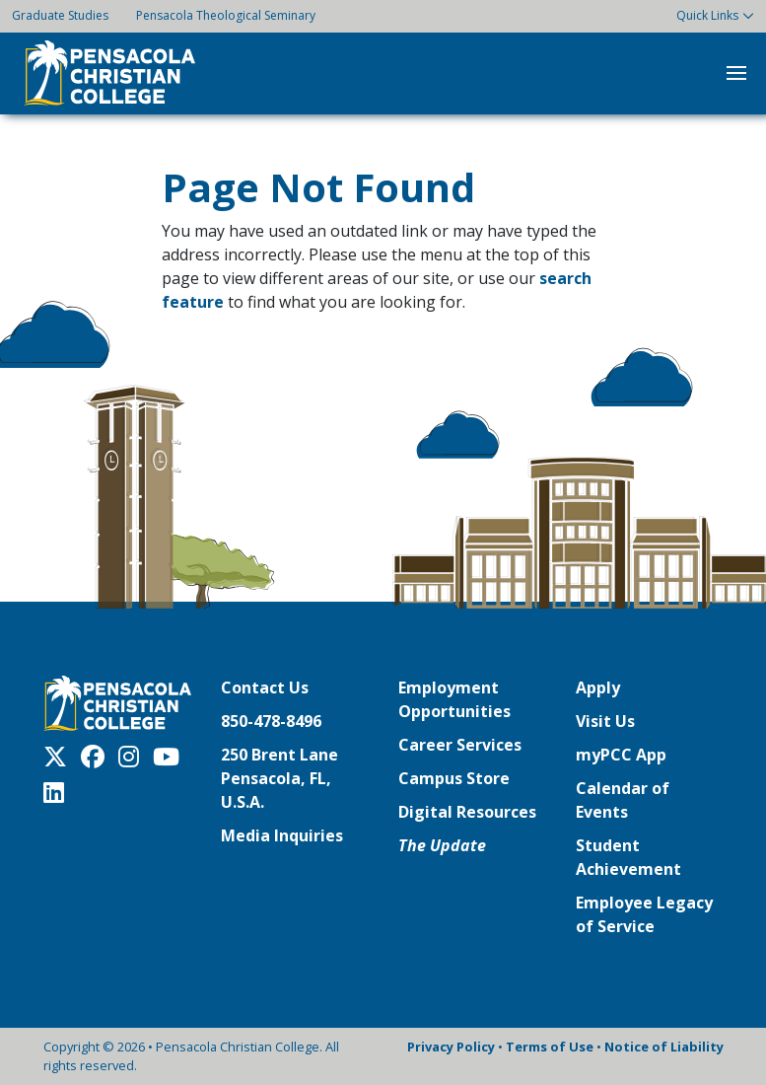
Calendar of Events (622, 800)
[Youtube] (171, 756)
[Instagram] (133, 756)
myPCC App (621, 754)
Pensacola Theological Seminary (225, 15)
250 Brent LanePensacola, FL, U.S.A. (279, 778)
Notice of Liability (664, 1046)
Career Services (460, 745)
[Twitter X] (60, 756)
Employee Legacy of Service (644, 914)
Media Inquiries (282, 835)
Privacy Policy (451, 1046)
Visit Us (605, 721)
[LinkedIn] (58, 792)
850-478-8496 (271, 721)
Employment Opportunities (454, 699)
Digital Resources (467, 812)
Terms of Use (549, 1046)
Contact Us (265, 687)
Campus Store (454, 778)
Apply (598, 687)
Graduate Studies (60, 15)
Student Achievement (628, 857)
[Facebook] (97, 756)
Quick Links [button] (707, 15)
